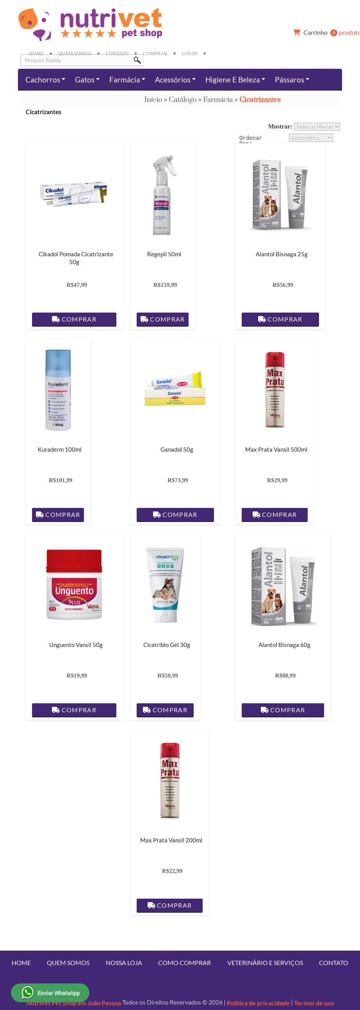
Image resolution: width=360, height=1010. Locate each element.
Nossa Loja (124, 962)
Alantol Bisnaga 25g (282, 253)
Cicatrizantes (259, 99)
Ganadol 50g (176, 449)
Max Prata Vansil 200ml (171, 840)
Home (36, 53)
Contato (117, 53)
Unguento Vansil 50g (76, 644)
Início (153, 99)
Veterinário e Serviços (265, 962)
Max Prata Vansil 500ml (276, 449)
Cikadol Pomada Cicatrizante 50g (76, 257)
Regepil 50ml (165, 253)
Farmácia (218, 99)
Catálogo (183, 99)
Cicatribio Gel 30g (166, 644)
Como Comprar (184, 962)
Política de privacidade (258, 1002)
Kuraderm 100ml (60, 449)
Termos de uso (314, 1002)
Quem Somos (74, 53)
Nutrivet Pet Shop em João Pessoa (73, 1002)
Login (190, 53)
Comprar (155, 53)
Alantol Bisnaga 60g (284, 644)
